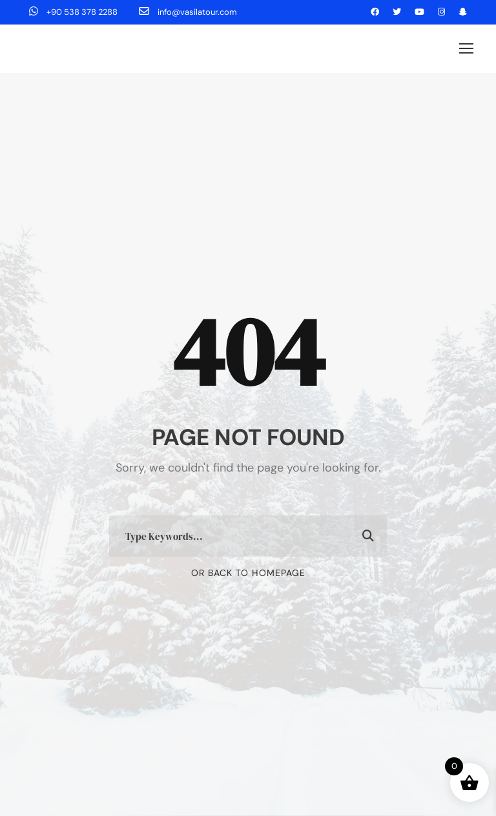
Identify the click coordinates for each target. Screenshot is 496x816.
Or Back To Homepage (248, 573)
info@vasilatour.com (188, 11)
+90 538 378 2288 (74, 11)
